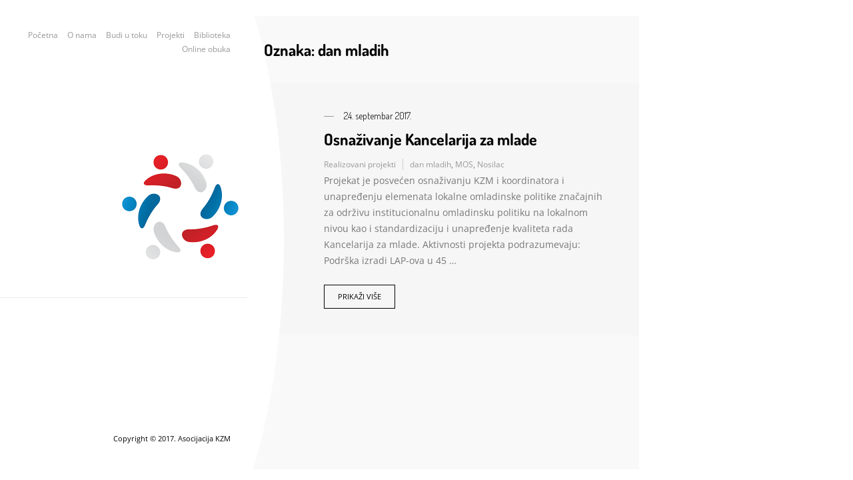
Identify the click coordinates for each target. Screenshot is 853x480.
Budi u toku (126, 35)
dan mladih (430, 164)
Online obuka (206, 49)
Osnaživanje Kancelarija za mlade (430, 139)
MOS (464, 164)
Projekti (171, 35)
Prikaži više (359, 296)
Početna (43, 35)
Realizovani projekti (360, 164)
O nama (82, 35)
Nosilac (490, 164)
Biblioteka (212, 35)
